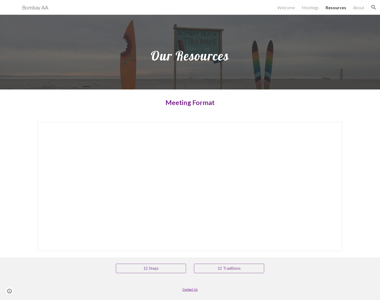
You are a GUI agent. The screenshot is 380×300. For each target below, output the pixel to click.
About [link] (358, 7)
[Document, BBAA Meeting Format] (190, 186)
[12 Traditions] (229, 268)
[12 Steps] (151, 268)
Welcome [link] (286, 7)
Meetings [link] (310, 7)
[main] (190, 52)
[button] (373, 7)
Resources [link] (336, 7)
